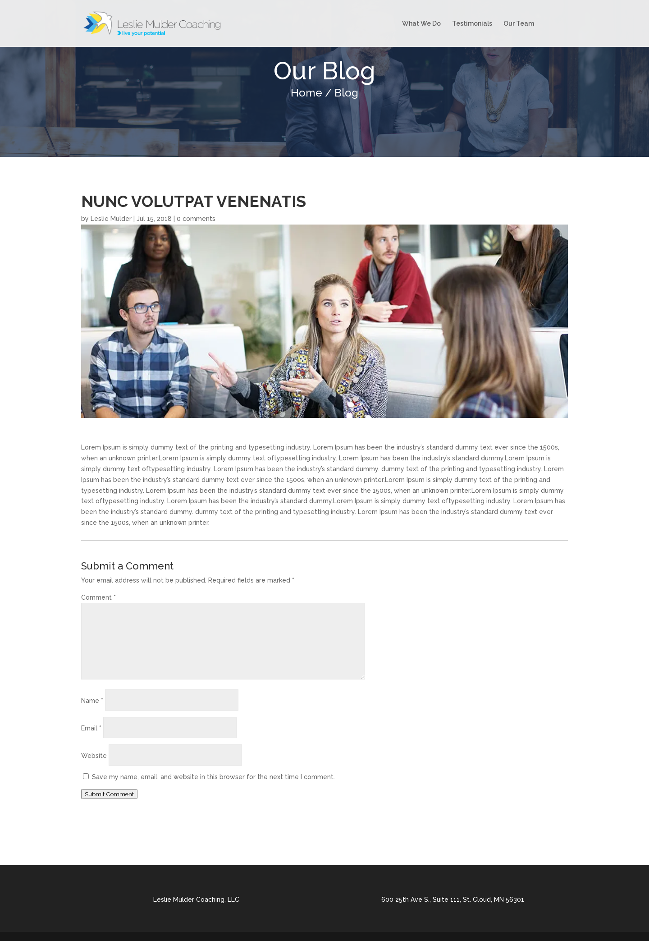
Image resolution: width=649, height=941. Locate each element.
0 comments (196, 218)
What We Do (421, 23)
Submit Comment (109, 794)
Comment (98, 597)
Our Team (518, 23)
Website (94, 755)
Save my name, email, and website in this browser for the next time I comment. (213, 776)
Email (91, 728)
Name (92, 700)
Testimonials (472, 23)
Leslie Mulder (111, 218)
